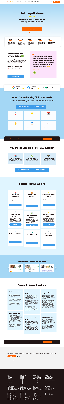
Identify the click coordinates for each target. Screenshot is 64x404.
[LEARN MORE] (15, 205)
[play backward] (8, 268)
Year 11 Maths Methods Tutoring (13, 398)
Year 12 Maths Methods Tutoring (25, 398)
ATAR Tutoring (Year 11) (11, 392)
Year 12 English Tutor (36, 393)
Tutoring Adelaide (23, 387)
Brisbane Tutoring (48, 375)
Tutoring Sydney (35, 387)
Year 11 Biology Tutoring (11, 394)
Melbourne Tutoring (11, 386)
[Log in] (50, 1)
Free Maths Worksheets (49, 393)
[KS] (34, 72)
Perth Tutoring (47, 386)
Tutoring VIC (22, 382)
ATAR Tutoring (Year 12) (24, 392)
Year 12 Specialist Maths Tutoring (25, 399)
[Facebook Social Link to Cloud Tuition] (19, 356)
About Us (9, 375)
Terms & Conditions (11, 381)
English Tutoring (35, 380)
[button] (17, 2)
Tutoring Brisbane (48, 376)
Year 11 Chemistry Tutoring (12, 395)
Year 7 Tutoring (35, 395)
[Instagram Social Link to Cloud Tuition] (17, 356)
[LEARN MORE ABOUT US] (23, 170)
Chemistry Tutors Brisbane (49, 381)
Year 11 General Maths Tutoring (13, 397)
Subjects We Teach (36, 376)
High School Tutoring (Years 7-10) (38, 378)
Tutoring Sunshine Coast (36, 398)
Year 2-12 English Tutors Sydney (38, 388)
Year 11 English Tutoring (11, 393)
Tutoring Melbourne (11, 387)
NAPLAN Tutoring (35, 383)
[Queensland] (32, 9)
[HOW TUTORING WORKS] (38, 107)
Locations (9, 379)
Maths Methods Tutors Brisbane (50, 380)
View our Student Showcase (32, 261)
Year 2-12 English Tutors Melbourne (13, 388)
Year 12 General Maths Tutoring (25, 397)
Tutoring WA (22, 383)
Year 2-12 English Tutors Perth (50, 388)
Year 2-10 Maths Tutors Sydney (37, 389)
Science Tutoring (35, 382)
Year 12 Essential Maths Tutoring (25, 396)
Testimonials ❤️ (10, 376)
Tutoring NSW (22, 377)
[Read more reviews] (16, 76)
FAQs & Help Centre (11, 380)
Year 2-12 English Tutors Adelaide (25, 388)
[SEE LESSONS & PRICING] (23, 107)
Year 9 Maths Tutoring (36, 394)
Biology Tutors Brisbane (49, 382)
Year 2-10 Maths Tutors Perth (50, 389)
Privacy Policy (10, 382)
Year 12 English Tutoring (24, 393)
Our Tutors (9, 378)
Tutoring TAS (22, 381)
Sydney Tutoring (35, 386)
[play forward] (55, 268)
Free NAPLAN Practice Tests (49, 394)
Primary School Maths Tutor (37, 396)
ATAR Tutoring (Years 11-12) (37, 379)
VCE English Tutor (35, 399)
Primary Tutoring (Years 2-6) (37, 377)
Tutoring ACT (22, 376)
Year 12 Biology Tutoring (24, 394)
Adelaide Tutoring (23, 386)
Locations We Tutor (23, 375)
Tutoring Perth (47, 387)
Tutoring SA (22, 380)
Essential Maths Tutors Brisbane (50, 379)
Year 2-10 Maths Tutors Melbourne (13, 389)
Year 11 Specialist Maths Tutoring (13, 399)
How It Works (10, 377)
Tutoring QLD (22, 379)
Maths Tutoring (35, 381)
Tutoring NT (22, 378)
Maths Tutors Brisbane (48, 378)
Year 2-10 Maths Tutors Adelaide (25, 389)
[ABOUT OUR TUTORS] (40, 170)
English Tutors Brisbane (49, 377)
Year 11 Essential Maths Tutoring (13, 396)
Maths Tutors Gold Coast (36, 397)
